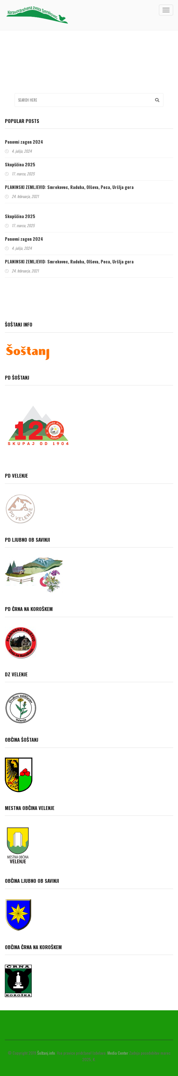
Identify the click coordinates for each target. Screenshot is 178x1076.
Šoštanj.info (46, 1053)
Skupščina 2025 (20, 164)
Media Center (117, 1053)
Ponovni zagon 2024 (24, 142)
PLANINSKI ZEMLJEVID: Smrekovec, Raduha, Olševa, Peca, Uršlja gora (69, 187)
